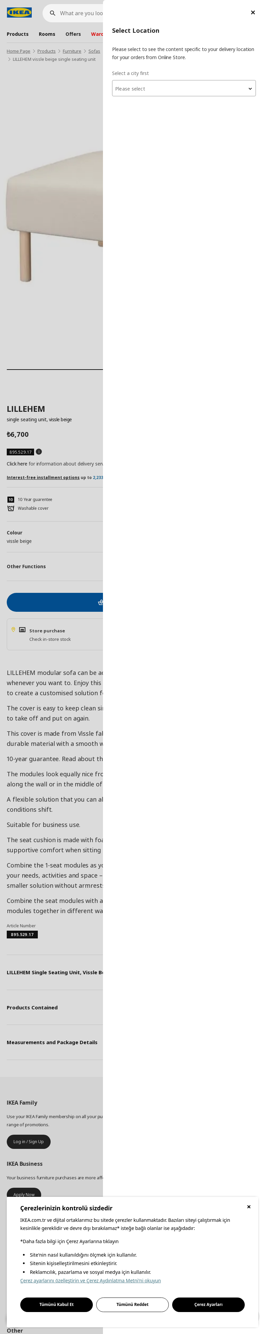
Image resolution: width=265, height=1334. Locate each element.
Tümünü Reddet (132, 1304)
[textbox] (184, 88)
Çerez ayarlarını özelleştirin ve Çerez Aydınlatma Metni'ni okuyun (90, 1280)
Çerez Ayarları (208, 1304)
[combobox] (184, 88)
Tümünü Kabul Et (56, 1304)
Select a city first (130, 73)
